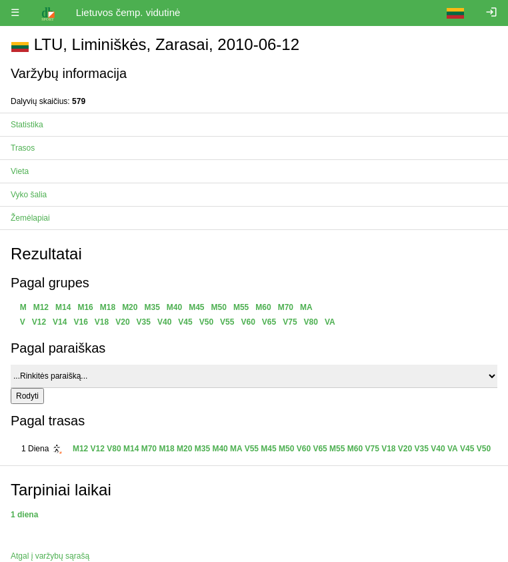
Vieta (20, 171)
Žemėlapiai (30, 218)
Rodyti (27, 396)
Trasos (23, 148)
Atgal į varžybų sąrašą (50, 556)
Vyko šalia (29, 194)
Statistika (27, 124)
